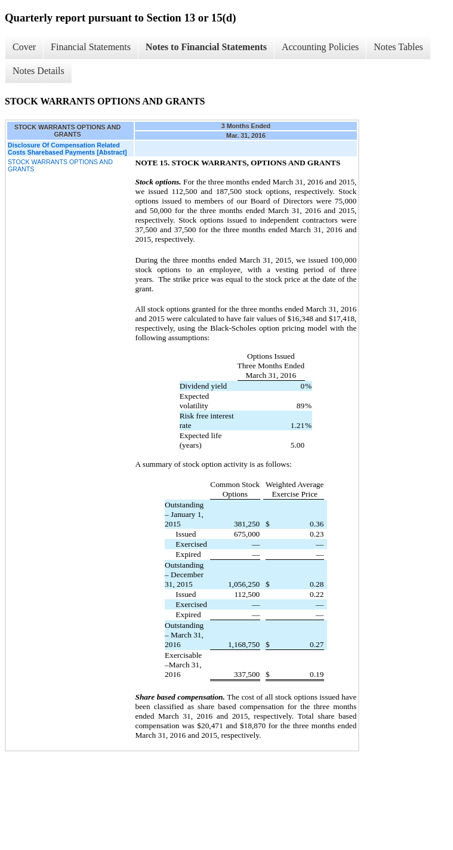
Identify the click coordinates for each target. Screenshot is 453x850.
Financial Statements (91, 47)
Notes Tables (398, 47)
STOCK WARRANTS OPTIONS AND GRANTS (60, 165)
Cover (24, 47)
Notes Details (38, 71)
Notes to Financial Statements (206, 47)
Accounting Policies (320, 47)
